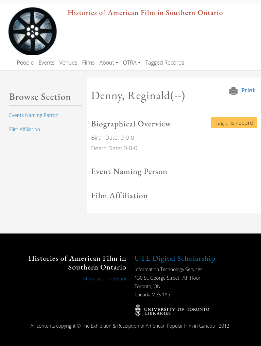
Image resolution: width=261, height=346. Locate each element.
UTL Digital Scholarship (175, 258)
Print (248, 90)
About (106, 62)
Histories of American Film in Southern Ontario (145, 12)
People (25, 62)
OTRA (130, 62)
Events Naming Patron (33, 114)
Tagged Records (164, 62)
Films (88, 62)
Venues (68, 62)
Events (46, 62)
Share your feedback (105, 278)
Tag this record (234, 122)
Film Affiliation (24, 129)
